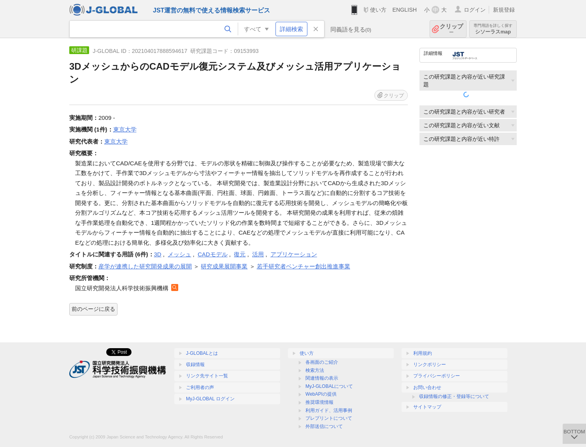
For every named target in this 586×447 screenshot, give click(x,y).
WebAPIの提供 (321, 394)
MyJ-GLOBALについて (329, 386)
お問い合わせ (427, 387)
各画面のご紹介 (321, 362)
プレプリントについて (328, 418)
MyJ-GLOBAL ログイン (210, 398)
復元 (240, 254)
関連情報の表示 (321, 378)
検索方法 (314, 370)
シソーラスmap (493, 29)
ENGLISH (404, 10)
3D (157, 254)
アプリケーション (293, 254)
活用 (258, 254)
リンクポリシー (429, 364)
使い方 (378, 10)
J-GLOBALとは (202, 353)
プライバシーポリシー (436, 376)
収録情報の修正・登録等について (454, 396)
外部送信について (324, 426)
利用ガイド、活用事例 (328, 410)
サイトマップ (427, 407)
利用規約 (422, 353)
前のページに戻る (93, 309)
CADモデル (213, 254)
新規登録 (504, 10)
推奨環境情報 (319, 402)
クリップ (451, 29)
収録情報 (195, 364)
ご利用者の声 (200, 387)
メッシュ (179, 254)
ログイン (475, 10)
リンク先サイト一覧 (207, 376)
